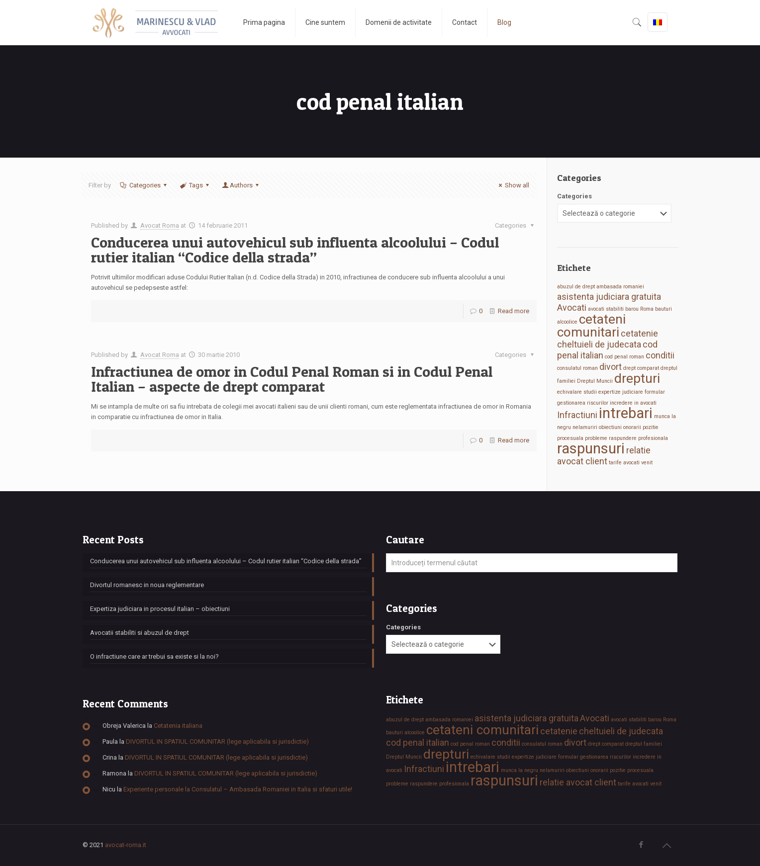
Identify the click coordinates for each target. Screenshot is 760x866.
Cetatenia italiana (178, 725)
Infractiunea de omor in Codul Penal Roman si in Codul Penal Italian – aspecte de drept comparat (291, 378)
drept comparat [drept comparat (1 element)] (641, 368)
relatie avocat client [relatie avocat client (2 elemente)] (578, 782)
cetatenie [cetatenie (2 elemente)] (639, 334)
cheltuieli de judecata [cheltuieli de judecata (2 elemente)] (599, 344)
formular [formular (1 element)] (655, 392)
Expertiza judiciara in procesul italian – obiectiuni (160, 608)
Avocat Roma (159, 225)
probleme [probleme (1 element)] (596, 438)
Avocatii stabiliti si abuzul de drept (139, 632)
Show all (512, 185)
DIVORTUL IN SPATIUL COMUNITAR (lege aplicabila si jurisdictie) (217, 741)
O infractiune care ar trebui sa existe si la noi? (154, 656)
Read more (513, 311)
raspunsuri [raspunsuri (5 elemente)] (591, 448)
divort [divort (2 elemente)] (610, 367)
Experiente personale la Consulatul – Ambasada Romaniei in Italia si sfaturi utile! (237, 789)
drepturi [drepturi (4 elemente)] (637, 378)
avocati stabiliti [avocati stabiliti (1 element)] (606, 309)
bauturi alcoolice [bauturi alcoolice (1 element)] (405, 732)
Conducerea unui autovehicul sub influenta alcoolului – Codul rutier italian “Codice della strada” (295, 249)
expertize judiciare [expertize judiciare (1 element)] (620, 392)
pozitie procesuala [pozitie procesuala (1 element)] (632, 770)
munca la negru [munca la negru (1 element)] (519, 770)
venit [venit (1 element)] (647, 462)
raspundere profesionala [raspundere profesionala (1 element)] (638, 438)
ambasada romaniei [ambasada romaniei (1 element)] (620, 286)
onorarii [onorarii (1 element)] (632, 427)
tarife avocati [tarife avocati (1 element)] (624, 462)
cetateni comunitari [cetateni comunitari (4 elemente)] (591, 326)
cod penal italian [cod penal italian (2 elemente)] (417, 743)
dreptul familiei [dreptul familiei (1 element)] (643, 744)
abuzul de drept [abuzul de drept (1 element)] (576, 286)
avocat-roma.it (125, 845)
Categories (143, 185)
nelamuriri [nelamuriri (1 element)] (584, 427)
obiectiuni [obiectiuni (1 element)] (610, 427)
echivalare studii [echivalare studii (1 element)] (577, 392)
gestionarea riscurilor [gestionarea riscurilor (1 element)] (582, 403)
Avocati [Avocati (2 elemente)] (571, 308)
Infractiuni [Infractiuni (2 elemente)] (577, 415)
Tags (195, 185)
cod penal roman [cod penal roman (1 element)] (624, 356)
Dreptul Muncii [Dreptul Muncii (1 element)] (595, 381)
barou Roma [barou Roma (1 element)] (639, 309)
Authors (241, 185)
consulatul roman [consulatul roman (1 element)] (577, 368)
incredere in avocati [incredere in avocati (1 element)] (633, 403)
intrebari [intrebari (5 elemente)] (626, 413)
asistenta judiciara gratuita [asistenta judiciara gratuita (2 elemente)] (609, 297)
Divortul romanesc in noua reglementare (147, 585)
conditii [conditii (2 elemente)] (660, 355)
